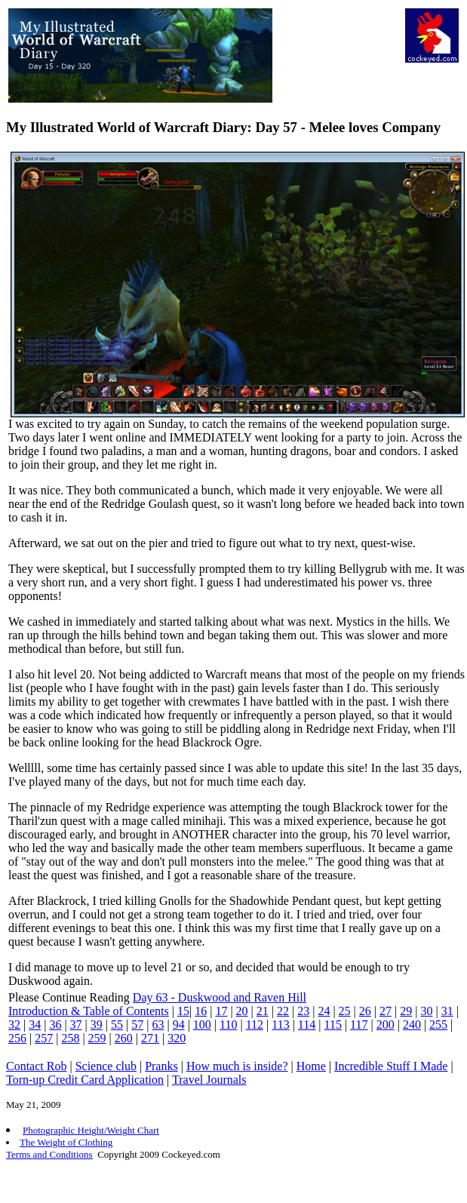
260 (124, 1038)
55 (117, 1024)
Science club (106, 1066)
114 (306, 1024)
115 (332, 1024)
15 (183, 1011)
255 (438, 1024)
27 (385, 1011)
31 (447, 1011)
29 (406, 1011)
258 (70, 1038)
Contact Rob (36, 1066)
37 (76, 1024)
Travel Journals (209, 1079)
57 (137, 1024)
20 (242, 1011)
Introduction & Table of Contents (88, 1011)
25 (345, 1011)
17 (221, 1011)
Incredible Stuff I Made (390, 1066)
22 (283, 1011)
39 (97, 1024)
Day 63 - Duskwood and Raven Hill (219, 997)
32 (14, 1024)
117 (358, 1024)
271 (150, 1038)
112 (254, 1024)
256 (17, 1038)
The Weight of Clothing (66, 1142)
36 (55, 1024)
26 (365, 1011)
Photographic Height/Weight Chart (91, 1130)
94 (179, 1024)
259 (97, 1038)
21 (263, 1011)
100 (202, 1024)
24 (324, 1011)
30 (426, 1011)
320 (176, 1038)
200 (385, 1024)
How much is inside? (237, 1066)
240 (412, 1024)
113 (280, 1024)
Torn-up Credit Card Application (85, 1079)
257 (44, 1038)
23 (303, 1011)
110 (228, 1024)
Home (311, 1066)
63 (158, 1024)
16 (201, 1011)
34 (35, 1024)
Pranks (161, 1066)
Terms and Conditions (49, 1154)
